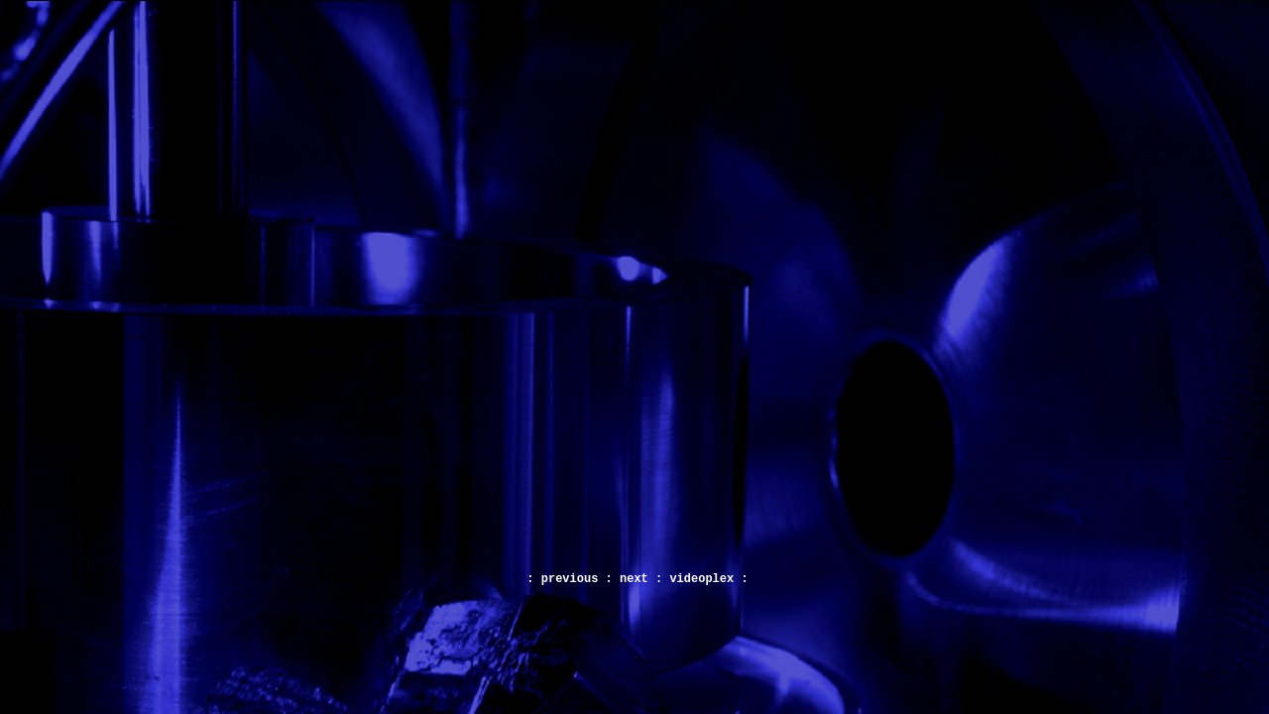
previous (570, 579)
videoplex (701, 579)
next (634, 579)
